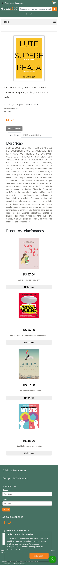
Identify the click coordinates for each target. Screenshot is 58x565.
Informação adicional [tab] (32, 135)
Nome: (5, 490)
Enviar (6, 509)
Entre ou (8, 3)
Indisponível (14, 128)
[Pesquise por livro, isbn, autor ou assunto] (35, 9)
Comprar (29, 287)
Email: (5, 499)
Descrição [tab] (14, 135)
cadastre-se (17, 3)
